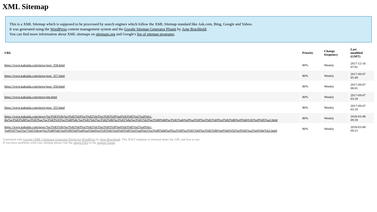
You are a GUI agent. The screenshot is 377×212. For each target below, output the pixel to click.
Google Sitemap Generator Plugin (150, 29)
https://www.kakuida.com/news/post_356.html (34, 86)
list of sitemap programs (155, 34)
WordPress (58, 29)
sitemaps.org (105, 34)
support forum (106, 142)
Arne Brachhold (194, 29)
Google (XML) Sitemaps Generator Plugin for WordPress (59, 139)
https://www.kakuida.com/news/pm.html (30, 97)
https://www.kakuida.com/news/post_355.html (34, 107)
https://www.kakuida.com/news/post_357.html (34, 75)
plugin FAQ (80, 142)
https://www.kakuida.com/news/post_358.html (34, 65)
